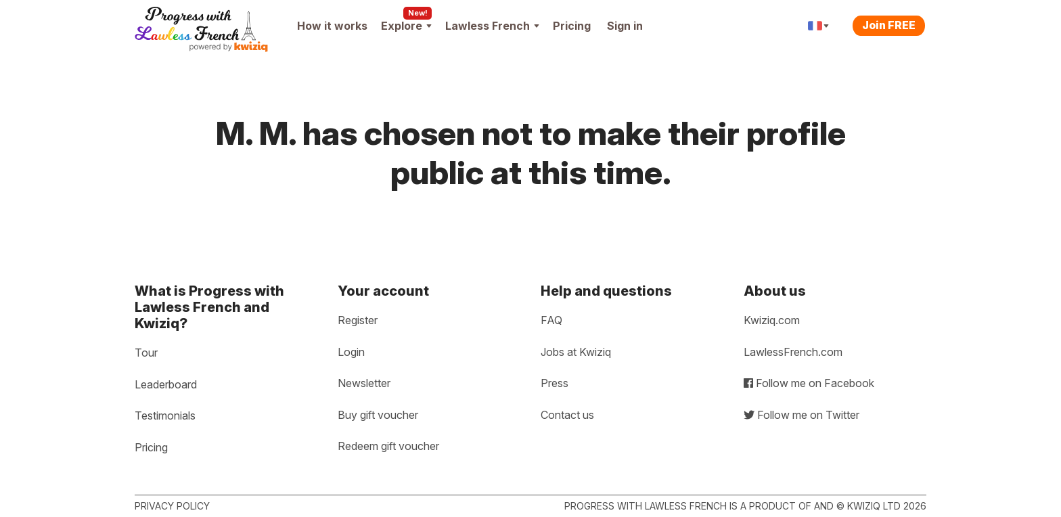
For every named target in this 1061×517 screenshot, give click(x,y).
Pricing (572, 25)
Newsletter (364, 383)
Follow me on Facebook (809, 383)
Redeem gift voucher (388, 446)
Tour (146, 352)
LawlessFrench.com (793, 352)
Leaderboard (166, 384)
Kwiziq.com (772, 320)
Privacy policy (172, 506)
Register (358, 320)
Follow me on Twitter (801, 415)
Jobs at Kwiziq (576, 352)
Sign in (625, 25)
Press (554, 383)
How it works (332, 25)
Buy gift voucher (378, 415)
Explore (406, 25)
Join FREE (889, 25)
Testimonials (165, 415)
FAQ (551, 320)
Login (351, 352)
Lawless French (492, 25)
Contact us (567, 415)
